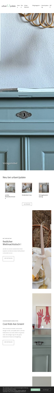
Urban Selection (26, 6)
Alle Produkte (27, 204)
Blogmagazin (35, 5)
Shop (22, 6)
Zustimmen (35, 389)
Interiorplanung (44, 6)
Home (18, 6)
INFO (50, 6)
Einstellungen (17, 391)
